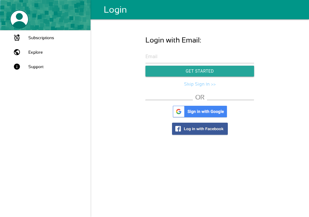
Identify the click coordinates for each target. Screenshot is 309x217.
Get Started (200, 71)
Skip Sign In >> (200, 84)
